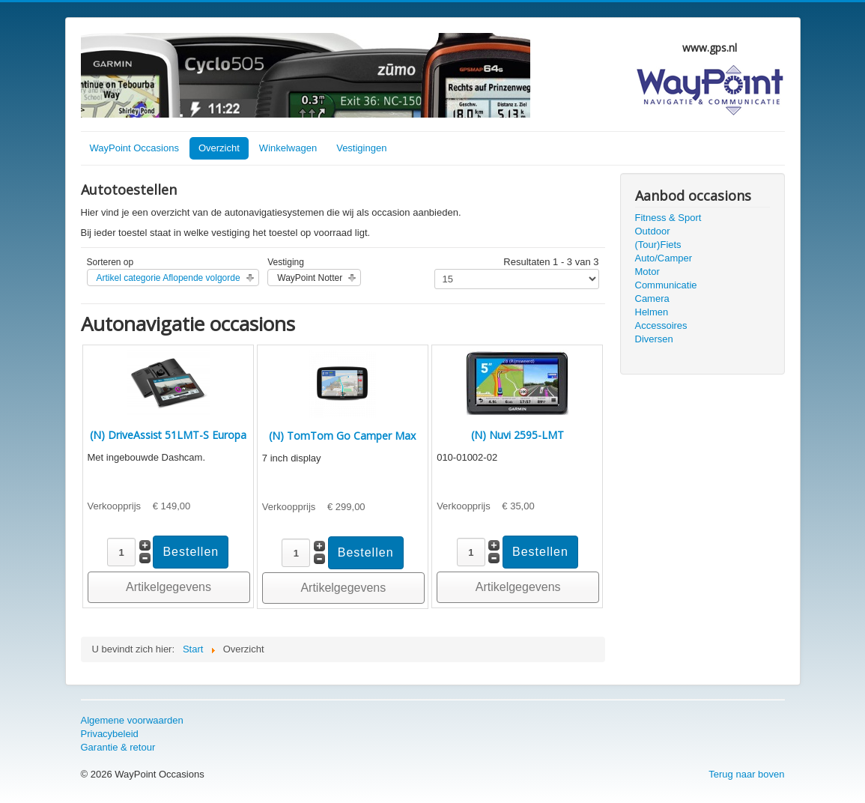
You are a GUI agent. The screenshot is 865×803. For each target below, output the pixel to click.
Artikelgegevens (168, 587)
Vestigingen (361, 148)
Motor (647, 271)
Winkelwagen (288, 148)
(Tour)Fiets (658, 244)
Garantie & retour (118, 747)
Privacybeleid (110, 733)
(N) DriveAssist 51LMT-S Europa (168, 435)
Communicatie (666, 285)
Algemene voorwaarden (132, 720)
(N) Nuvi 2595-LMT (517, 435)
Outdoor (652, 231)
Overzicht (219, 148)
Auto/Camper (664, 258)
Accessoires (661, 325)
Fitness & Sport (668, 217)
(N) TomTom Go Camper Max (342, 435)
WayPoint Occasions (134, 148)
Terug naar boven (746, 774)
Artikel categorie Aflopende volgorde (168, 278)
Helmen (652, 312)
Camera (652, 298)
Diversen (654, 339)
